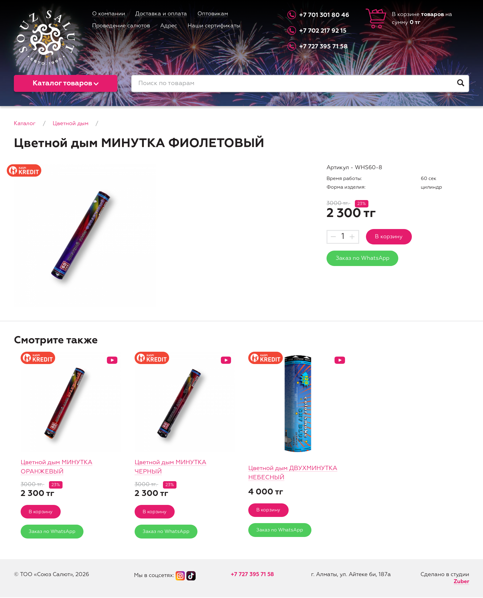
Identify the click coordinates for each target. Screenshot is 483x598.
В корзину (389, 237)
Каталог (25, 123)
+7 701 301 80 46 (324, 15)
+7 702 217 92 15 (323, 31)
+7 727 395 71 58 (323, 46)
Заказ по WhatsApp (363, 258)
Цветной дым (71, 123)
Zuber (461, 582)
